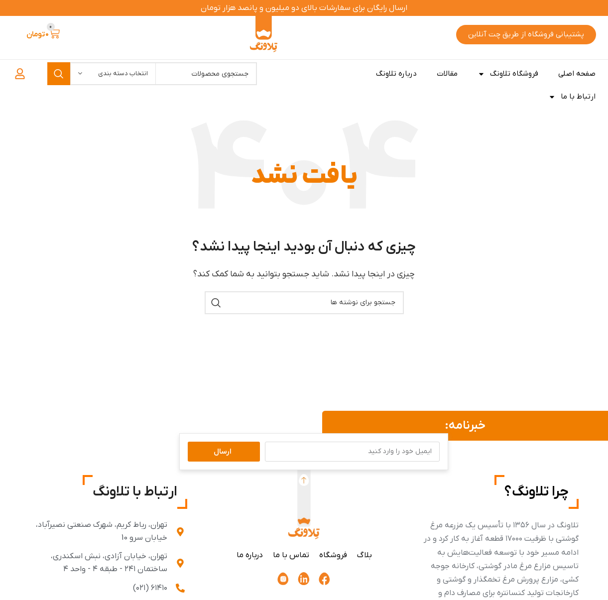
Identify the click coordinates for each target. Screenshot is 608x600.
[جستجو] (304, 302)
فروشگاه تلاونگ (508, 74)
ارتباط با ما (572, 97)
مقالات (447, 74)
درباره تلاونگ (396, 74)
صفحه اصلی (577, 74)
